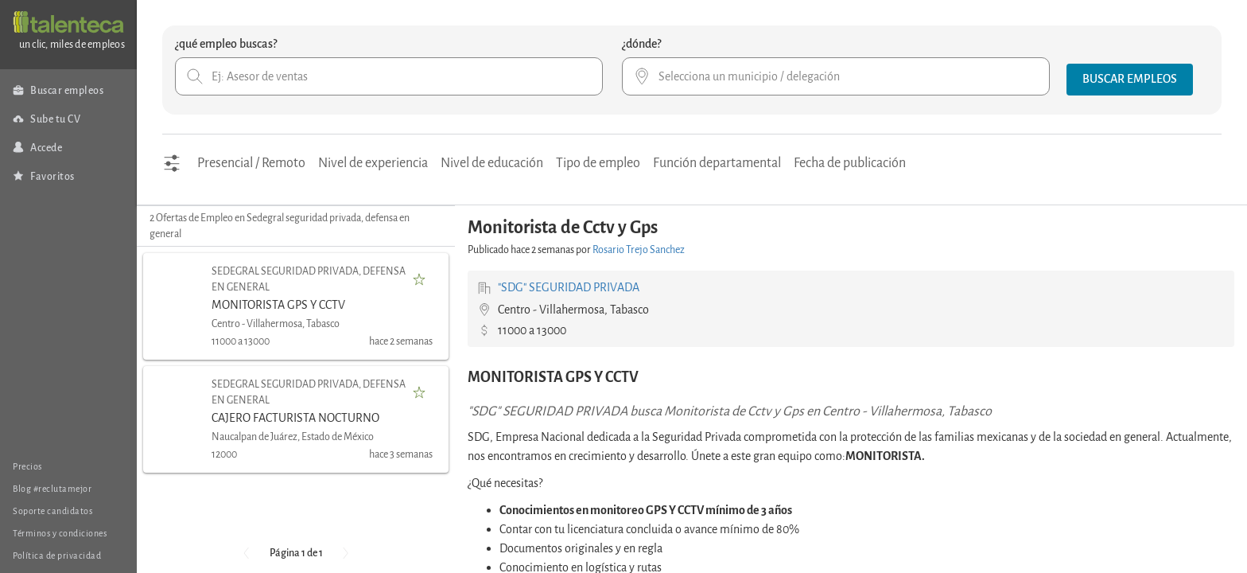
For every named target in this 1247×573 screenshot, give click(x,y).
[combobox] (389, 76)
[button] (1129, 80)
